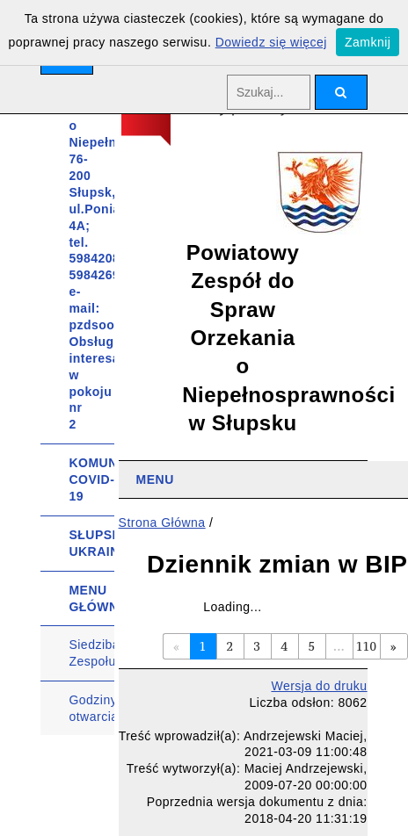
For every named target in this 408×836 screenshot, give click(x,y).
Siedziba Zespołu (91, 653)
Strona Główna (162, 522)
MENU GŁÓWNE (91, 598)
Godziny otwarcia (91, 708)
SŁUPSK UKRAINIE (91, 543)
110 (366, 645)
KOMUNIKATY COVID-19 (91, 479)
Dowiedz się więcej (271, 42)
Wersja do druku (319, 686)
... (339, 645)
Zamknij (368, 42)
